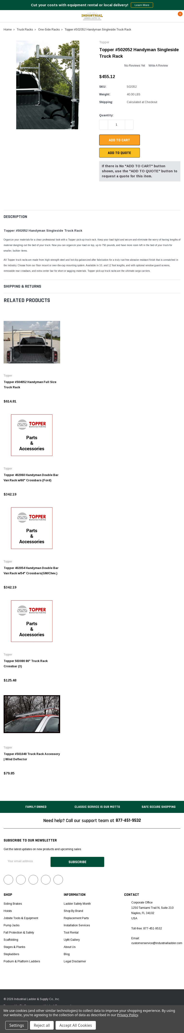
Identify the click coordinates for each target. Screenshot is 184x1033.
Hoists (8, 910)
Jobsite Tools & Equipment (21, 917)
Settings (16, 1025)
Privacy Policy (127, 1015)
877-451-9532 (128, 821)
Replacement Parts (76, 917)
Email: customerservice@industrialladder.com (156, 940)
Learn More (142, 5)
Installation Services (77, 924)
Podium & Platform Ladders (22, 960)
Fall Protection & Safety (19, 932)
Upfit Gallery (72, 939)
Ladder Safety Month (77, 903)
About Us (69, 946)
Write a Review (158, 65)
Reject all (42, 1025)
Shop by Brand (73, 910)
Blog (67, 953)
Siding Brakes (13, 903)
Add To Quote (119, 152)
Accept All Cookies (75, 1025)
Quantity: (106, 115)
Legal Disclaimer (75, 960)
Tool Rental (71, 932)
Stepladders (11, 953)
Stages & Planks (14, 946)
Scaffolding (11, 939)
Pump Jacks (11, 924)
